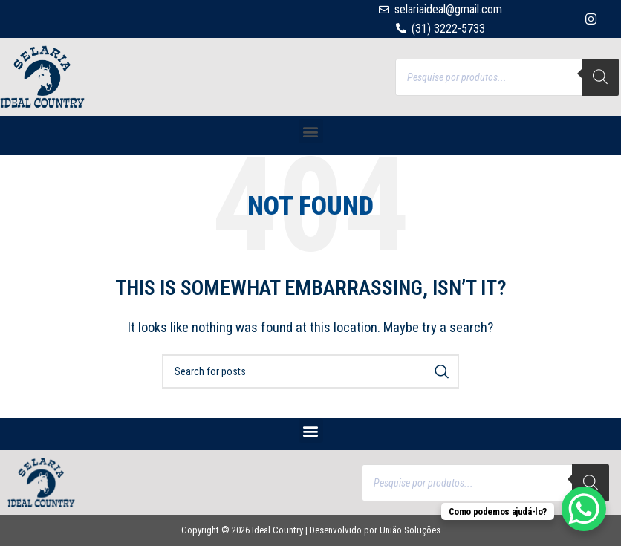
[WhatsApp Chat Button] (584, 509)
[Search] (600, 77)
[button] (311, 131)
